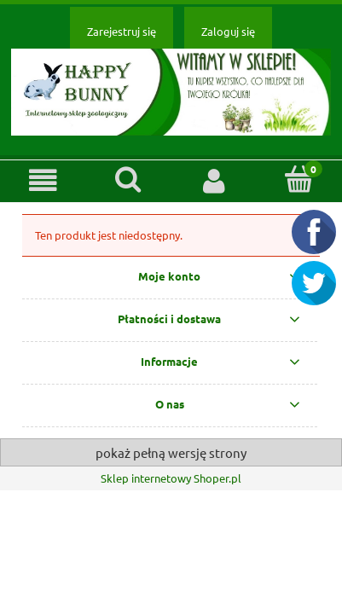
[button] (42, 180)
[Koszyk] (299, 179)
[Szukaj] (128, 179)
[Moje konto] (214, 180)
